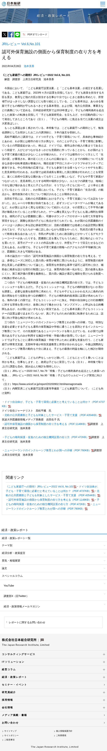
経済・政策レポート (14, 677)
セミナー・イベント (14, 684)
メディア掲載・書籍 (14, 715)
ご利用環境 (61, 735)
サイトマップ (10, 731)
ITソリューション (13, 661)
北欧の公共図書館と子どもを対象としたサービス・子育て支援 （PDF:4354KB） (52, 415)
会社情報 (7, 707)
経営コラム (9, 669)
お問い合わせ (10, 722)
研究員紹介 (9, 692)
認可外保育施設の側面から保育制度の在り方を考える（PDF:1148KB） (47, 423)
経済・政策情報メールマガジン (22, 606)
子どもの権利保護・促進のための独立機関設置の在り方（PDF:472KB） (47, 437)
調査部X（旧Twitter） (16, 596)
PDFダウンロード (37, 34)
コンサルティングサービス (18, 654)
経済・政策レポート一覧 (16, 538)
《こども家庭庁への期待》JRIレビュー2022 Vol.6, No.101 (41, 486)
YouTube (9, 585)
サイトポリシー (11, 735)
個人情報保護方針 (64, 731)
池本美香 (29, 66)
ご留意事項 (9, 740)
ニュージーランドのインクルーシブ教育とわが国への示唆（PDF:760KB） (49, 450)
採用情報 (7, 699)
